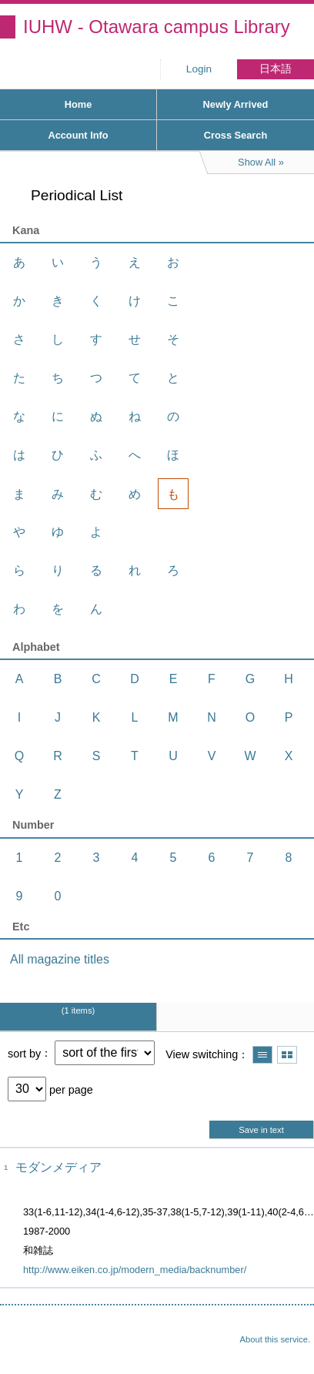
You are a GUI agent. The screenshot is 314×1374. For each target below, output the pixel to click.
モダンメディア (58, 1167)
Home (78, 104)
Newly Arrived (236, 104)
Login (199, 69)
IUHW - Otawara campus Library (156, 26)
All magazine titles (59, 959)
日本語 (275, 69)
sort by (24, 1053)
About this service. (275, 1339)
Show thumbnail (287, 1055)
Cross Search (236, 135)
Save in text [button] (261, 1129)
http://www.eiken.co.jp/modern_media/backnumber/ (134, 1269)
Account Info (78, 135)
